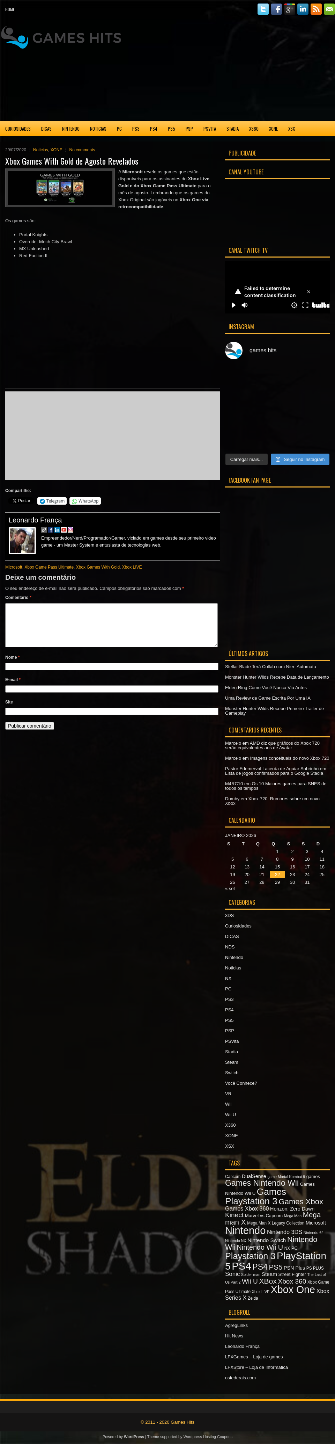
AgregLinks (236, 1325)
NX (228, 978)
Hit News (234, 1335)
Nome (12, 665)
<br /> (31, 435)
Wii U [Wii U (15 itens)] (250, 1281)
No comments (82, 149)
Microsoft (13, 567)
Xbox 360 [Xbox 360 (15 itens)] (292, 1281)
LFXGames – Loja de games (254, 1356)
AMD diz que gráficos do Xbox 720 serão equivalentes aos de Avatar (272, 745)
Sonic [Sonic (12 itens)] (232, 1274)
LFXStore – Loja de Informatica (256, 1367)
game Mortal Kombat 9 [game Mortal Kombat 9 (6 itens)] (286, 1177)
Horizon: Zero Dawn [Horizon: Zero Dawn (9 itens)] (292, 1209)
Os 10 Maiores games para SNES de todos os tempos (275, 786)
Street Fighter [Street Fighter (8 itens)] (292, 1274)
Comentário (18, 597)
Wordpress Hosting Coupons (208, 1437)
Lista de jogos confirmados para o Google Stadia (274, 773)
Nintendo (71, 128)
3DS (229, 915)
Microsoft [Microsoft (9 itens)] (316, 1223)
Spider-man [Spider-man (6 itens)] (250, 1274)
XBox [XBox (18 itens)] (267, 1281)
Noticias (98, 128)
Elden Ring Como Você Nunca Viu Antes (266, 687)
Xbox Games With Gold (98, 567)
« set (230, 888)
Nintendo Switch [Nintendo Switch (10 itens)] (266, 1240)
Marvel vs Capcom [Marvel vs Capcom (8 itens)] (264, 1215)
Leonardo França (35, 520)
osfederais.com (240, 1377)
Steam (231, 1062)
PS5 (171, 128)
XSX (291, 128)
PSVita (209, 128)
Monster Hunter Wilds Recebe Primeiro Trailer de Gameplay (274, 711)
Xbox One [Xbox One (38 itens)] (293, 1289)
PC (119, 128)
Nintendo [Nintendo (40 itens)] (245, 1230)
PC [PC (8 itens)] (294, 1248)
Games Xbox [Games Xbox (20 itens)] (300, 1201)
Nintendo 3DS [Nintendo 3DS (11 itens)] (284, 1232)
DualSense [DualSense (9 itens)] (254, 1176)
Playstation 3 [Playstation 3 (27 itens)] (250, 1256)
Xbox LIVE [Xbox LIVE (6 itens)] (260, 1292)
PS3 (136, 128)
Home (10, 9)
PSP (189, 128)
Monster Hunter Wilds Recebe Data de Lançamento (277, 677)
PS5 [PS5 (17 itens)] (275, 1267)
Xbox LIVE (132, 567)
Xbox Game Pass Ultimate (49, 567)
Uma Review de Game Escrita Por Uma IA (268, 698)
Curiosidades (18, 128)
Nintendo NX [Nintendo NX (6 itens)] (235, 1241)
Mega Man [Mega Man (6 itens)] (293, 1216)
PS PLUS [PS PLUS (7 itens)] (315, 1268)
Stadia (232, 128)
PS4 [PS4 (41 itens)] (241, 1266)
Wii (228, 1104)
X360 (254, 128)
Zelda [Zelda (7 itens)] (253, 1298)
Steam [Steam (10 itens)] (269, 1274)
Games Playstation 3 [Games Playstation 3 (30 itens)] (255, 1196)
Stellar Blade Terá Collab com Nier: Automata (270, 666)
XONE (273, 128)
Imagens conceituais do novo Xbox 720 (289, 758)
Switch (231, 1072)
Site (9, 710)
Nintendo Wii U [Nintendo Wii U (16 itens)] (260, 1247)
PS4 (153, 128)
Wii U (230, 1114)
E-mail (13, 688)
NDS (229, 947)
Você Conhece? (241, 1083)
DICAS (46, 128)
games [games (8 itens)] (313, 1176)
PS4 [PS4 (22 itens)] (260, 1266)
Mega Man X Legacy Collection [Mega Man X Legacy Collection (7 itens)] (275, 1223)
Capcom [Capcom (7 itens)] (232, 1176)
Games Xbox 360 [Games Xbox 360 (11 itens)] (247, 1208)
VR (228, 1093)
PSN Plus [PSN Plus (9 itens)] (294, 1268)
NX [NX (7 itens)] (287, 1248)
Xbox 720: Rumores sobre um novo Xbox (272, 801)
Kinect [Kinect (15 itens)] (234, 1215)
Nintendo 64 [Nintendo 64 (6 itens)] (313, 1232)
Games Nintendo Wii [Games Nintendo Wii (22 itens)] (262, 1182)
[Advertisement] (277, 69)
